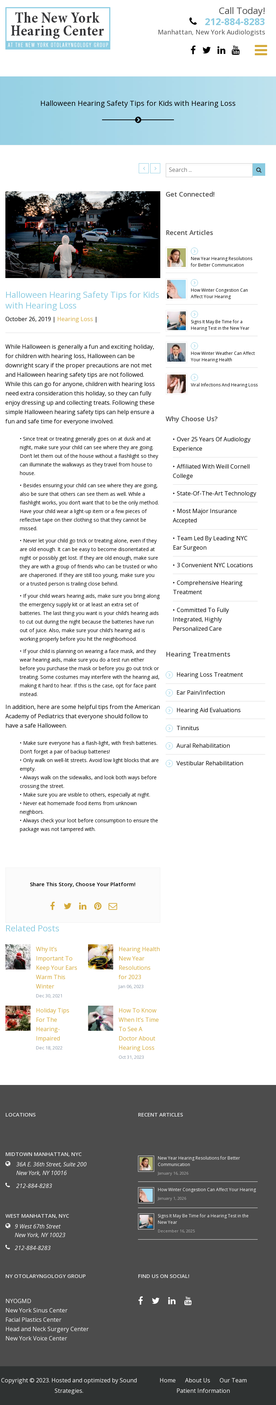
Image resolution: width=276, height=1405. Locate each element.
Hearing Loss (75, 319)
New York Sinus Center (36, 1310)
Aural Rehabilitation (203, 746)
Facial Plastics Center (33, 1320)
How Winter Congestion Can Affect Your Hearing (219, 293)
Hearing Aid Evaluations (208, 710)
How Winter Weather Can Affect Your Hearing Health (223, 356)
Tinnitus (187, 728)
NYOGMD (18, 1301)
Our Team (233, 1380)
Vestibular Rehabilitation (209, 763)
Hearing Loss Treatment (209, 674)
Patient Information (203, 1391)
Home (168, 1380)
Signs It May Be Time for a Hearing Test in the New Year (220, 325)
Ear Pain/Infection (200, 692)
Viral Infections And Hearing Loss (224, 385)
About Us (197, 1380)
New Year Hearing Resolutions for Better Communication (221, 261)
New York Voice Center (36, 1338)
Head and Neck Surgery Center (47, 1329)
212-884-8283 (34, 1186)
